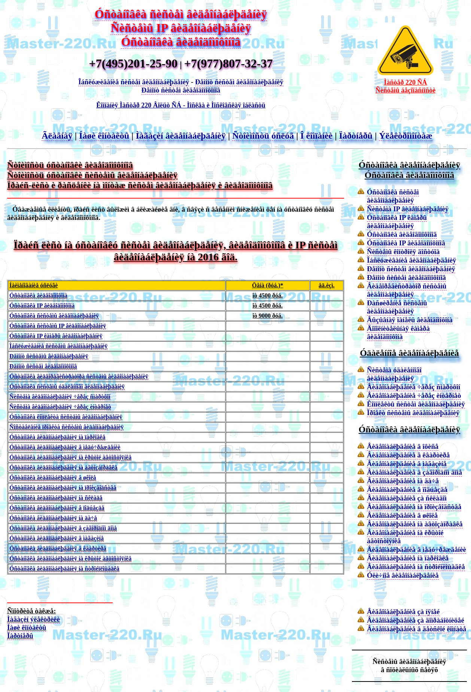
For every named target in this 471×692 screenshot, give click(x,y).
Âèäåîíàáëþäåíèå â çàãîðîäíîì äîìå (414, 472)
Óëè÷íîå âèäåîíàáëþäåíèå (403, 575)
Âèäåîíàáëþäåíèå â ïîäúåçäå (407, 489)
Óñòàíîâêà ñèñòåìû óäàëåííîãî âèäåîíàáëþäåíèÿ (67, 386)
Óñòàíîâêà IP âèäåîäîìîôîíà (42, 305)
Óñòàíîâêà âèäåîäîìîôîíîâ (180, 41)
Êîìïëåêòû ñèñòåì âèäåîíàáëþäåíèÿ (416, 404)
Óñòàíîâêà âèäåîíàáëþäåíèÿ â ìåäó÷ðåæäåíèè (64, 447)
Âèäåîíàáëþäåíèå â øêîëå (402, 515)
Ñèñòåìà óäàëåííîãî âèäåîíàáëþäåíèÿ (394, 374)
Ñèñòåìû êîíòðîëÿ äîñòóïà (403, 252)
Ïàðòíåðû (356, 135)
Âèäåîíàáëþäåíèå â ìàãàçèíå (407, 464)
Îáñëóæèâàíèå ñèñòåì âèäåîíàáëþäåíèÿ (133, 82)
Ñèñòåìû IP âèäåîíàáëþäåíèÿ (180, 27)
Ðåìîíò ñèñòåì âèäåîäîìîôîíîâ (181, 90)
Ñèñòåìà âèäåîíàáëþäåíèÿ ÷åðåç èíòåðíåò (60, 407)
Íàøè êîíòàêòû (104, 135)
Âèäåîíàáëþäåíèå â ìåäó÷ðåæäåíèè (416, 549)
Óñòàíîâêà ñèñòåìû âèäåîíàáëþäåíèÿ (54, 315)
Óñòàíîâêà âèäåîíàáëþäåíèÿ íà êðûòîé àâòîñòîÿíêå (70, 457)
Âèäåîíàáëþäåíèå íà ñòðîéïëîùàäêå (416, 567)
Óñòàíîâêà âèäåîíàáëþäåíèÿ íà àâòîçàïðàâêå (63, 467)
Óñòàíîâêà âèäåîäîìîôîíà (38, 295)
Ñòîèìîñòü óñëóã (263, 135)
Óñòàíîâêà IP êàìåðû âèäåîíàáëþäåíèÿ (55, 336)
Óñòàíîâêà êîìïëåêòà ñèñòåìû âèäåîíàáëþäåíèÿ (65, 417)
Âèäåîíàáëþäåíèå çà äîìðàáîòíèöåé (415, 620)
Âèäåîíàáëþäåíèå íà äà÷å (403, 481)
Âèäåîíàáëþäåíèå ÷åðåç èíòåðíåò (414, 395)
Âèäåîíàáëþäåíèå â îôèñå (402, 446)
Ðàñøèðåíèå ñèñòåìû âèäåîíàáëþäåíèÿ (397, 307)
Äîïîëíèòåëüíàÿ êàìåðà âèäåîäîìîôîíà (398, 332)
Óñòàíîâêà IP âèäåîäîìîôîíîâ (406, 243)
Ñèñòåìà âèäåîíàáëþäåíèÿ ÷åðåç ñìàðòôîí (59, 396)
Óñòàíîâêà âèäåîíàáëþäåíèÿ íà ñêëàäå (55, 498)
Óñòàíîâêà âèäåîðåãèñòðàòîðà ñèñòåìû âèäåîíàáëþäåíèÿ (78, 376)
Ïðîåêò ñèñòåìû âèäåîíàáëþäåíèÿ (413, 413)
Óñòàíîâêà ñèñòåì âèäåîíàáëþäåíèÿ (181, 14)
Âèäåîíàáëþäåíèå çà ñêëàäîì (407, 498)
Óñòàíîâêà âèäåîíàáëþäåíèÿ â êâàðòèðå (57, 548)
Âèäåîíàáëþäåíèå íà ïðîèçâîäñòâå (414, 507)
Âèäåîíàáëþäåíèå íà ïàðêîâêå (408, 558)
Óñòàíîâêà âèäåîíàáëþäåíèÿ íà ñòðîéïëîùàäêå (64, 568)
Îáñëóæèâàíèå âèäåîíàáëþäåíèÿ (411, 260)
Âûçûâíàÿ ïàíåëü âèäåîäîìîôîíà (410, 320)
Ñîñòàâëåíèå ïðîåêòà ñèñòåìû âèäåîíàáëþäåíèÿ (66, 427)
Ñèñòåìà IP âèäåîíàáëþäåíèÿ (408, 209)
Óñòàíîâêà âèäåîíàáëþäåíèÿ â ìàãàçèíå (56, 538)
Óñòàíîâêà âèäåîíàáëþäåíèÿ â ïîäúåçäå (56, 508)
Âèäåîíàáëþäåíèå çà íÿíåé (403, 612)
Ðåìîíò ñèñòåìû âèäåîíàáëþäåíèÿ (48, 356)
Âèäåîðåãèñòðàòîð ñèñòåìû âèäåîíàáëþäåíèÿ (407, 290)
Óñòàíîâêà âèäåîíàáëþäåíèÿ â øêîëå (52, 477)
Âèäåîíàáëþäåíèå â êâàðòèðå (408, 455)
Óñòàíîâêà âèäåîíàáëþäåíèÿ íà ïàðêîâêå (57, 437)
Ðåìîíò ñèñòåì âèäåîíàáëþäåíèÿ (239, 82)
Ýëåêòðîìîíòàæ (405, 135)
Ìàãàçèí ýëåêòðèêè (33, 619)
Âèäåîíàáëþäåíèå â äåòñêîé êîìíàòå (416, 629)
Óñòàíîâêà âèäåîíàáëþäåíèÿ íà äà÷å (53, 518)
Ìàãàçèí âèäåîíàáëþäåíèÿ (181, 135)
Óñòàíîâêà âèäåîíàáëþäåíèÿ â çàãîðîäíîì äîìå (63, 528)
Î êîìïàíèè (316, 135)
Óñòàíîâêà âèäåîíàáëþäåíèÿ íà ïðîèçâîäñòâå (62, 487)
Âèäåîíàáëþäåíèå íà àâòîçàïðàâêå (415, 524)
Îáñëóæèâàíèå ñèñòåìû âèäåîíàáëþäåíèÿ (58, 346)
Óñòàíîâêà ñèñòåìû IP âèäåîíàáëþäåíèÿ (57, 326)
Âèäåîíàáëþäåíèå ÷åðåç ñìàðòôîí (413, 387)
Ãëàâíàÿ (57, 135)
